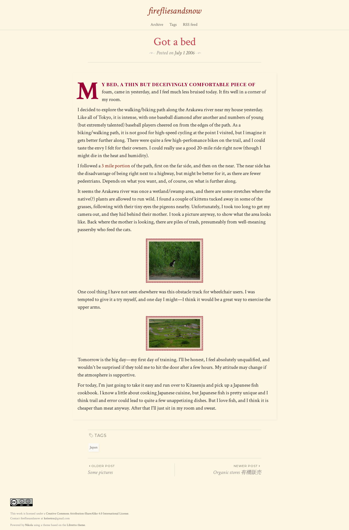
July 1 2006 (184, 52)
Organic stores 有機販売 (218, 469)
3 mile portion (116, 165)
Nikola (29, 525)
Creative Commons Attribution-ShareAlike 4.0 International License (87, 513)
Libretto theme (76, 525)
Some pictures (131, 469)
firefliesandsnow (174, 11)
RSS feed (190, 24)
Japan (93, 447)
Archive (157, 24)
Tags (173, 24)
